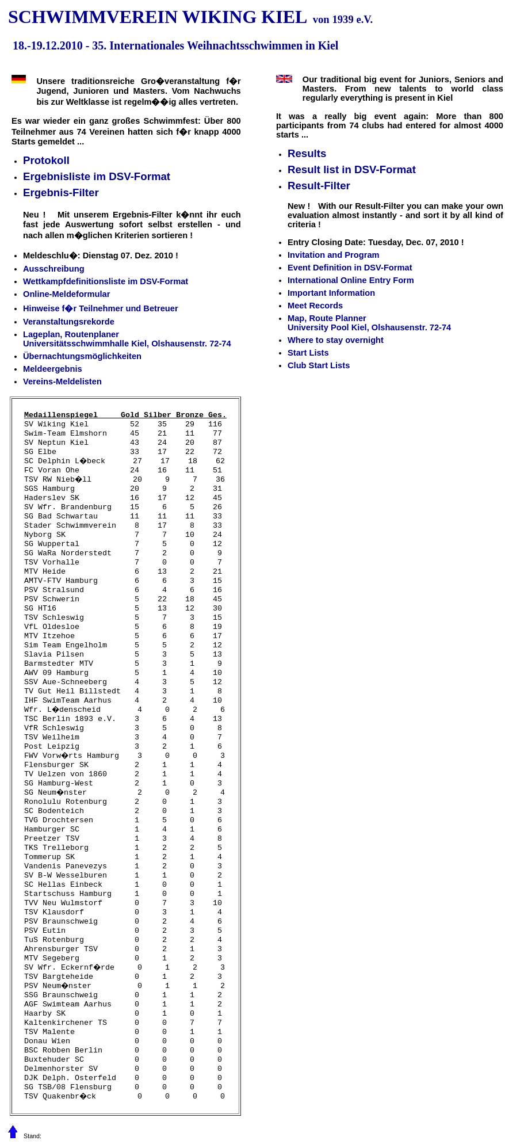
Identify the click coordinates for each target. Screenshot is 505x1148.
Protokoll (46, 160)
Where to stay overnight (336, 340)
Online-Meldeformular (66, 294)
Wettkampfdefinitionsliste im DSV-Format (105, 281)
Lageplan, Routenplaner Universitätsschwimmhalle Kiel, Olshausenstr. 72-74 (127, 339)
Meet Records (315, 305)
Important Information (331, 293)
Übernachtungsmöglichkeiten (82, 356)
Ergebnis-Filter (61, 192)
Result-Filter (319, 186)
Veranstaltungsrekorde (68, 321)
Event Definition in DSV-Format (350, 267)
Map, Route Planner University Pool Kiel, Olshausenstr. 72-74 (369, 323)
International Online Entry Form (351, 280)
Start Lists (308, 352)
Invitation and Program (334, 255)
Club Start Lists (319, 365)
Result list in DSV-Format (352, 169)
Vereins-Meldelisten (62, 381)
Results (307, 153)
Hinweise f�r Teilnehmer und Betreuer (100, 308)
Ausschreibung (54, 268)
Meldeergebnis (52, 368)
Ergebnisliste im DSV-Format (96, 176)
